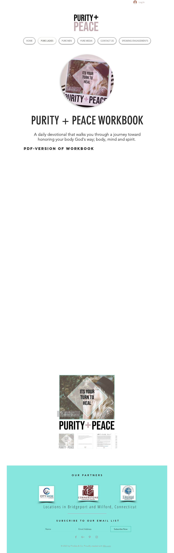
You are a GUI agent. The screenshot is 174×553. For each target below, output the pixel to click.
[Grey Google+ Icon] (82, 537)
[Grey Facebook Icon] (75, 537)
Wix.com (107, 546)
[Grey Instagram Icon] (96, 537)
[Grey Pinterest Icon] (89, 537)
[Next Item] (112, 402)
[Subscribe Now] (120, 529)
